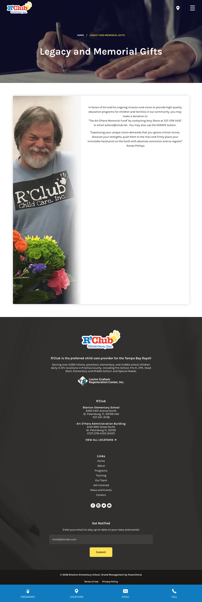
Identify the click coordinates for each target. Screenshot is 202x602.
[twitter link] (104, 507)
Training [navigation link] (101, 475)
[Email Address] (101, 539)
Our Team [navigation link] (101, 480)
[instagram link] (98, 507)
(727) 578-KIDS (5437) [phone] (101, 433)
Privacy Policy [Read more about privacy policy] (110, 581)
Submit (101, 552)
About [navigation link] (101, 465)
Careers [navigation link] (101, 495)
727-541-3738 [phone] (101, 417)
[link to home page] (101, 340)
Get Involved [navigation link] (101, 485)
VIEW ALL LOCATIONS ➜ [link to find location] (101, 440)
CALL (174, 596)
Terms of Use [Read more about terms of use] (91, 581)
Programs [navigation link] (101, 470)
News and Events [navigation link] (101, 490)
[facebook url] (93, 507)
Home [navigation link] (101, 461)
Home (80, 35)
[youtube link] (109, 507)
